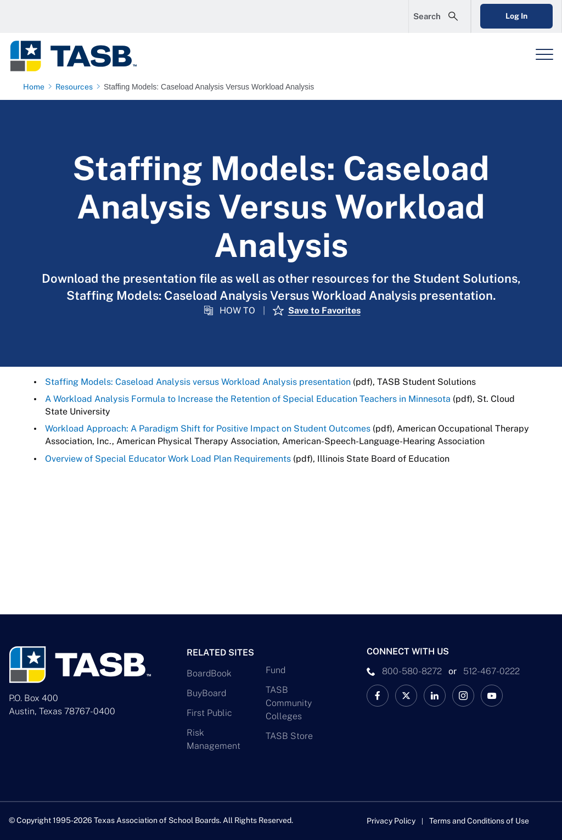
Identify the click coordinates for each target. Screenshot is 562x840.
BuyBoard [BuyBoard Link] (206, 693)
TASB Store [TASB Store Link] (289, 736)
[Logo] (80, 56)
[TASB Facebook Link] (378, 696)
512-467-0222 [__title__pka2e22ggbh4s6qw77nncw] (491, 671)
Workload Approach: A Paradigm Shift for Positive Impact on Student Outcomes (207, 428)
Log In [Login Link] (516, 16)
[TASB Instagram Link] (463, 696)
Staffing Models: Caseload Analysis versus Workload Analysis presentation (198, 382)
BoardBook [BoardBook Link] (209, 673)
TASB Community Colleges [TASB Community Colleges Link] (289, 703)
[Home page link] (36, 86)
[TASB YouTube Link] (492, 696)
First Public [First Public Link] (209, 713)
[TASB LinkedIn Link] (435, 696)
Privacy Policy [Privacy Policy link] (391, 820)
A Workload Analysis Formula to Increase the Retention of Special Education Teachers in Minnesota (248, 399)
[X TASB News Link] (406, 696)
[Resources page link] (76, 86)
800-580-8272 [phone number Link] (412, 671)
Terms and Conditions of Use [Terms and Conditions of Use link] (479, 820)
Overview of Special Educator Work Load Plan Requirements (168, 458)
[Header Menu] (544, 54)
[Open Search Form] (439, 16)
